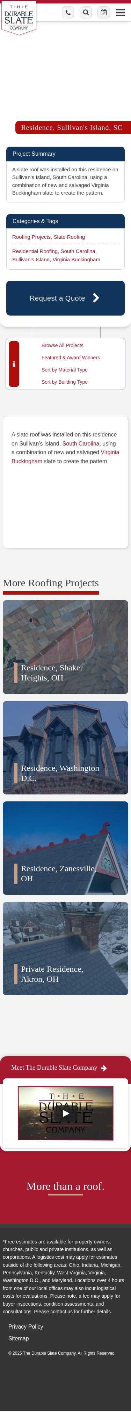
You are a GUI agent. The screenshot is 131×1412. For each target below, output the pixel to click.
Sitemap (18, 1338)
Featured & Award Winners (71, 357)
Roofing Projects (31, 237)
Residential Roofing (35, 251)
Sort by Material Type (65, 370)
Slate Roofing (69, 237)
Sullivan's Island (31, 259)
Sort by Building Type (65, 382)
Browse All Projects (62, 345)
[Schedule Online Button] (103, 12)
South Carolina (77, 251)
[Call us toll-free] (68, 12)
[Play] (66, 1113)
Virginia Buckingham (76, 259)
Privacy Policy (25, 1327)
